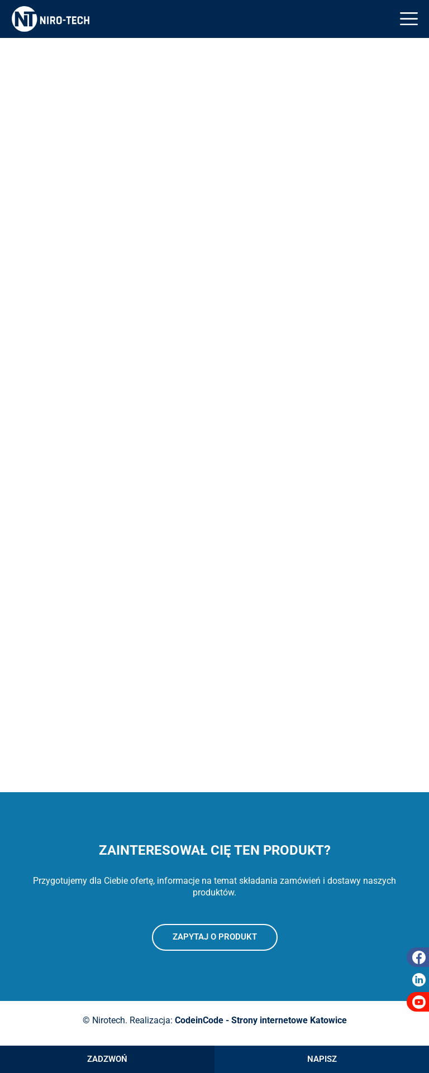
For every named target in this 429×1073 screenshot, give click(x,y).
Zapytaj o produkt (215, 937)
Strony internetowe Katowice (289, 1020)
